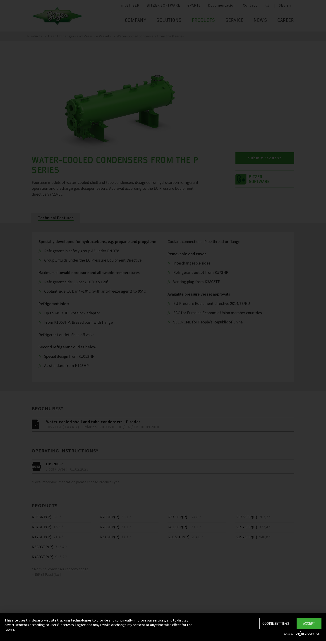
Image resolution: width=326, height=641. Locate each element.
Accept (309, 623)
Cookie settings (275, 623)
